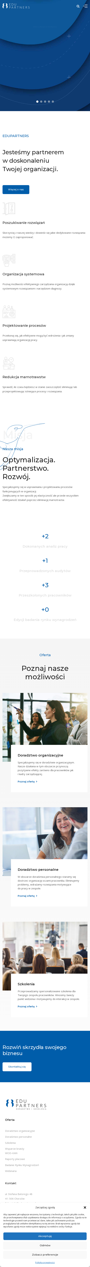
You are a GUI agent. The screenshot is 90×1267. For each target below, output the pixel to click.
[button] (85, 1207)
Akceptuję (45, 1236)
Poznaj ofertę (26, 781)
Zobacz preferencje (45, 1254)
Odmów (45, 1245)
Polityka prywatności (45, 1262)
